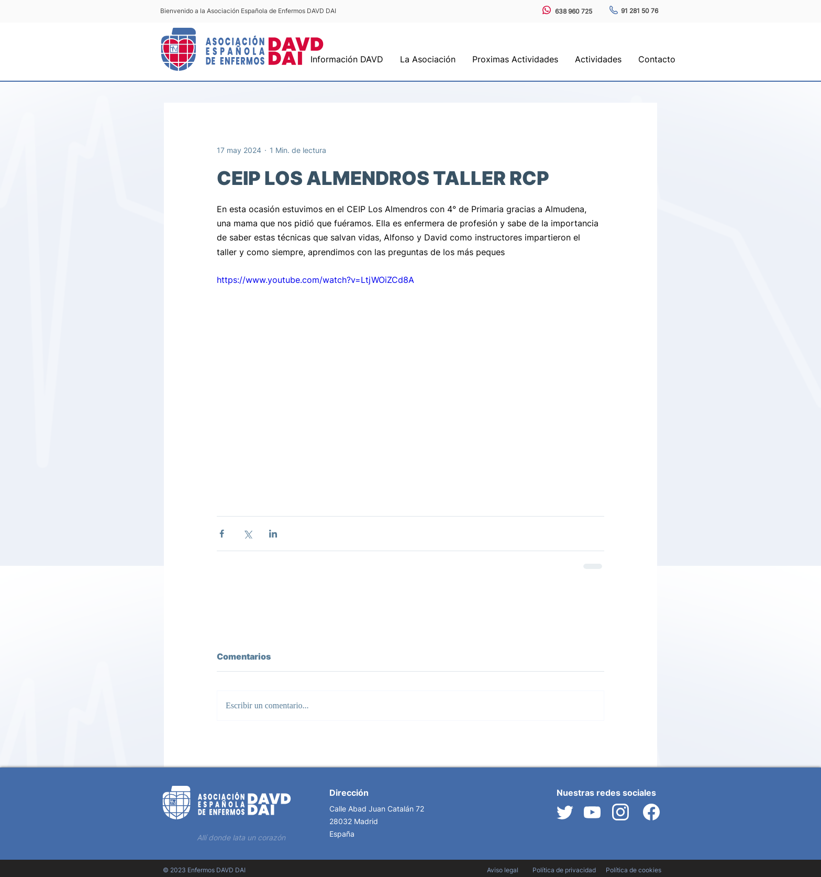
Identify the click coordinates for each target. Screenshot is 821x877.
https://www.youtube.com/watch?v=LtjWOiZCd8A (315, 280)
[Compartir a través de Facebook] (222, 534)
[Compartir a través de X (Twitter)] (247, 534)
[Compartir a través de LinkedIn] (273, 534)
